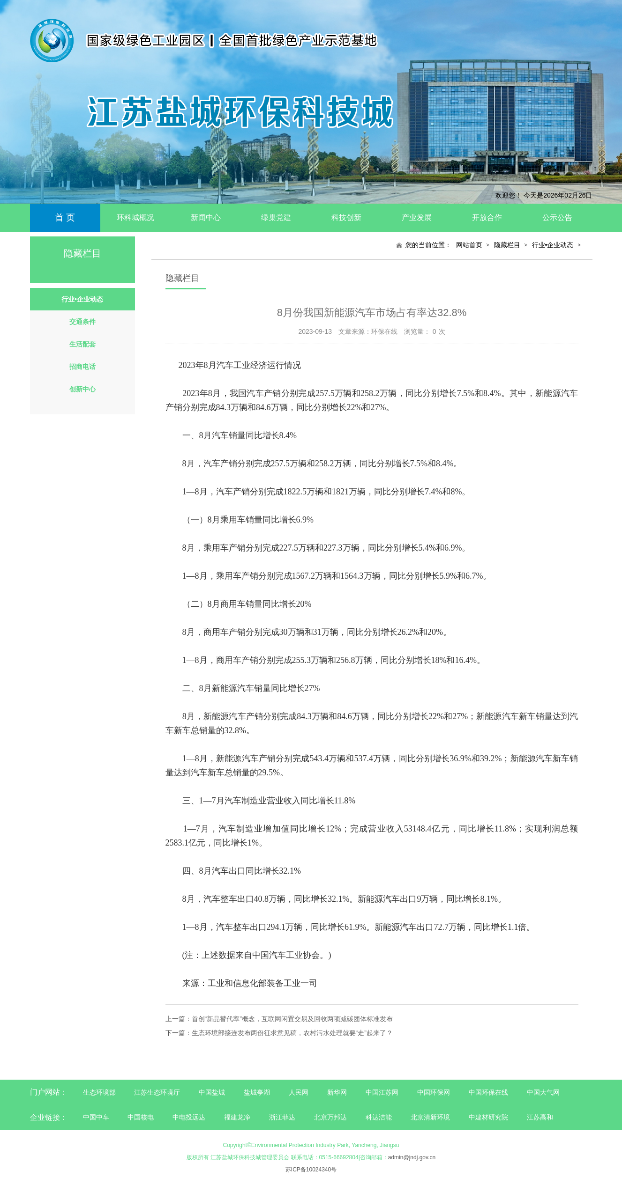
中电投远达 (188, 1117)
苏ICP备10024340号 (311, 1169)
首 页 (65, 217)
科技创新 (346, 217)
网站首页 (469, 245)
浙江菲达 (282, 1117)
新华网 (337, 1092)
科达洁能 (379, 1117)
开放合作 (487, 217)
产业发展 (417, 217)
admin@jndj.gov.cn (411, 1157)
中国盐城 (212, 1092)
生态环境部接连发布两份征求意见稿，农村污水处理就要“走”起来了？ (292, 1033)
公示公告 (557, 217)
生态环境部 (99, 1092)
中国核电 (140, 1117)
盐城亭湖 (257, 1092)
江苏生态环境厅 (157, 1092)
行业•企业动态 (553, 245)
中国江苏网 (382, 1092)
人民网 (298, 1092)
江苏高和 (540, 1117)
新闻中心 (206, 217)
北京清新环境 (430, 1117)
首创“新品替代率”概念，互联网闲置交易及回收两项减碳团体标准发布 (292, 1019)
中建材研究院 (488, 1117)
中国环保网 (434, 1092)
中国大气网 (543, 1092)
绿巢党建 (276, 217)
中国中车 (96, 1117)
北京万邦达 (330, 1117)
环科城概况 (135, 217)
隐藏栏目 (507, 245)
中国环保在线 (488, 1092)
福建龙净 (237, 1117)
